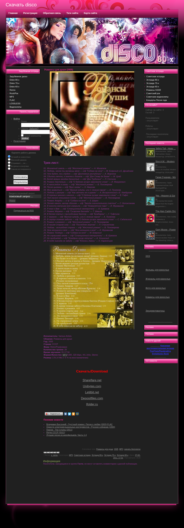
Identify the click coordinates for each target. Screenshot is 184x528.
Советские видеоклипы (157, 97)
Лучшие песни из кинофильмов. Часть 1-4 (66, 435)
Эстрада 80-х (97, 455)
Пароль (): (30, 128)
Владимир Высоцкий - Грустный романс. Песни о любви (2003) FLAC (79, 424)
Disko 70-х (14, 83)
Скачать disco (21, 5)
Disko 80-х (14, 80)
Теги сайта (72, 13)
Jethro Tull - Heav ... (165, 148)
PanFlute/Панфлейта (160, 351)
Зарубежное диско (18, 76)
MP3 (12, 97)
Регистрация (30, 13)
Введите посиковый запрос (22, 193)
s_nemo (54, 455)
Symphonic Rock (160, 354)
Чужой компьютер (32, 136)
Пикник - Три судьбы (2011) (59, 430)
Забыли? (33, 128)
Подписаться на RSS (24, 210)
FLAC (12, 100)
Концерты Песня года (156, 100)
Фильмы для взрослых (157, 270)
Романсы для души (104, 449)
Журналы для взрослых (158, 279)
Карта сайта (90, 13)
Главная (13, 13)
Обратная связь (52, 13)
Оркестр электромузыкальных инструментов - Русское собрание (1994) (80, 427)
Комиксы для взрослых (158, 297)
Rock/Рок (14, 93)
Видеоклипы (16, 107)
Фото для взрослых (156, 288)
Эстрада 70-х (110, 455)
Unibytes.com (92, 386)
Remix (12, 90)
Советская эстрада (82, 455)
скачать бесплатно (132, 449)
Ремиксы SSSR (153, 90)
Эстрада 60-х (122, 455)
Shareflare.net (92, 380)
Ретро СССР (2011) (55, 432)
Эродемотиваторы (155, 311)
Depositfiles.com (92, 398)
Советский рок (153, 93)
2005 (116, 449)
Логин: (24, 121)
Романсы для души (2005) (58, 69)
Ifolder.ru (92, 404)
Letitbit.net (92, 392)
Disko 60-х (14, 86)
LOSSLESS (15, 103)
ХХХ (148, 256)
